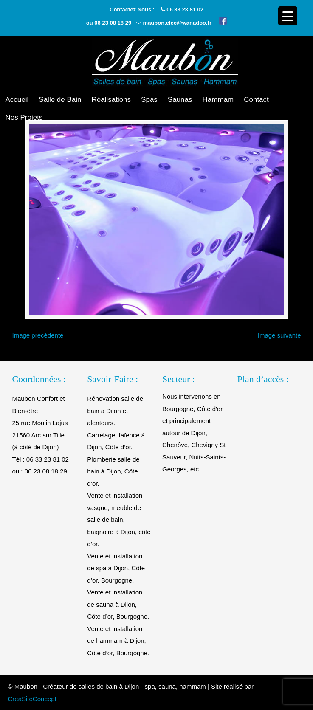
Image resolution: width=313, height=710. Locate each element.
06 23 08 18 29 (112, 23)
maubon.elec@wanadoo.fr (177, 23)
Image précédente (38, 335)
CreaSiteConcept (32, 698)
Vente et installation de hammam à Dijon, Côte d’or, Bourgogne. (118, 640)
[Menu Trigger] (287, 15)
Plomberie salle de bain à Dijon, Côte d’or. (113, 471)
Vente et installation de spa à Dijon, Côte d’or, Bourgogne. (116, 568)
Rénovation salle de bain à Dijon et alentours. (115, 410)
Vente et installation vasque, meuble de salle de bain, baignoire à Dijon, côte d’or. (118, 519)
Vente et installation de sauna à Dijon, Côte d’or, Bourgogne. (118, 604)
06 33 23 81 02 (184, 9)
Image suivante (279, 335)
